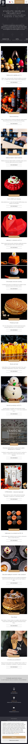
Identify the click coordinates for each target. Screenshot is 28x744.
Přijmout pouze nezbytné (14, 740)
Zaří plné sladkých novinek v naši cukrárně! (14, 574)
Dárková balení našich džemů (14, 157)
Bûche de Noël (14, 364)
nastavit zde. (16, 733)
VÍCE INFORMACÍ (14, 82)
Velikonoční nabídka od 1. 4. (14, 75)
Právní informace (14, 718)
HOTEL (17, 39)
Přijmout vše (14, 737)
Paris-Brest (14, 617)
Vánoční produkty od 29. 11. (14, 405)
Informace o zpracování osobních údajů (14, 720)
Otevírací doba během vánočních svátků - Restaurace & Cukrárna (14, 448)
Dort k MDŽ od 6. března (14, 199)
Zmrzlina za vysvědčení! (14, 659)
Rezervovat (19, 1)
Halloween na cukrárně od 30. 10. (14, 533)
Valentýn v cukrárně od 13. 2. (14, 240)
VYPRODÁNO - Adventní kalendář (14, 492)
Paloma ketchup (14, 116)
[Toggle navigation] (26, 2)
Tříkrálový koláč (14, 323)
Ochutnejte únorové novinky (14, 281)
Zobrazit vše (5, 39)
